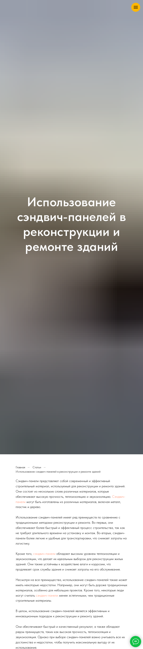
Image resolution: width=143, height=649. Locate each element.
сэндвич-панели (44, 554)
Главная (20, 467)
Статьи (37, 467)
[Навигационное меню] (136, 7)
